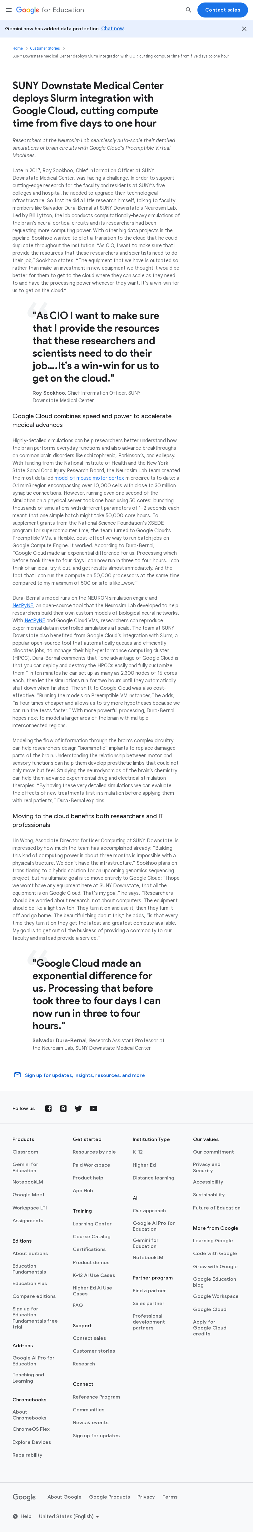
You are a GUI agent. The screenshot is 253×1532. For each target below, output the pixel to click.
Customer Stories (45, 48)
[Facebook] (48, 1108)
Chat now (112, 29)
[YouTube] (93, 1108)
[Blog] (63, 1108)
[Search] (188, 10)
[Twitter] (78, 1108)
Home (17, 48)
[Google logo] (24, 1497)
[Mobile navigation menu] (8, 10)
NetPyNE (22, 606)
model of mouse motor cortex (89, 478)
